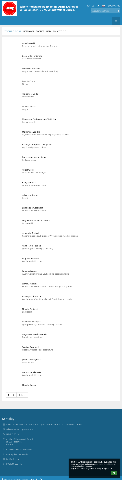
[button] (103, 6)
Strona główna (12, 31)
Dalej (22, 395)
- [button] (93, 5)
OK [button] (114, 473)
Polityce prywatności (104, 468)
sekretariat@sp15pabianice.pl (19, 429)
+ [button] (88, 5)
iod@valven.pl (12, 459)
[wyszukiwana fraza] (105, 11)
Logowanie (114, 5)
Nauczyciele (59, 31)
